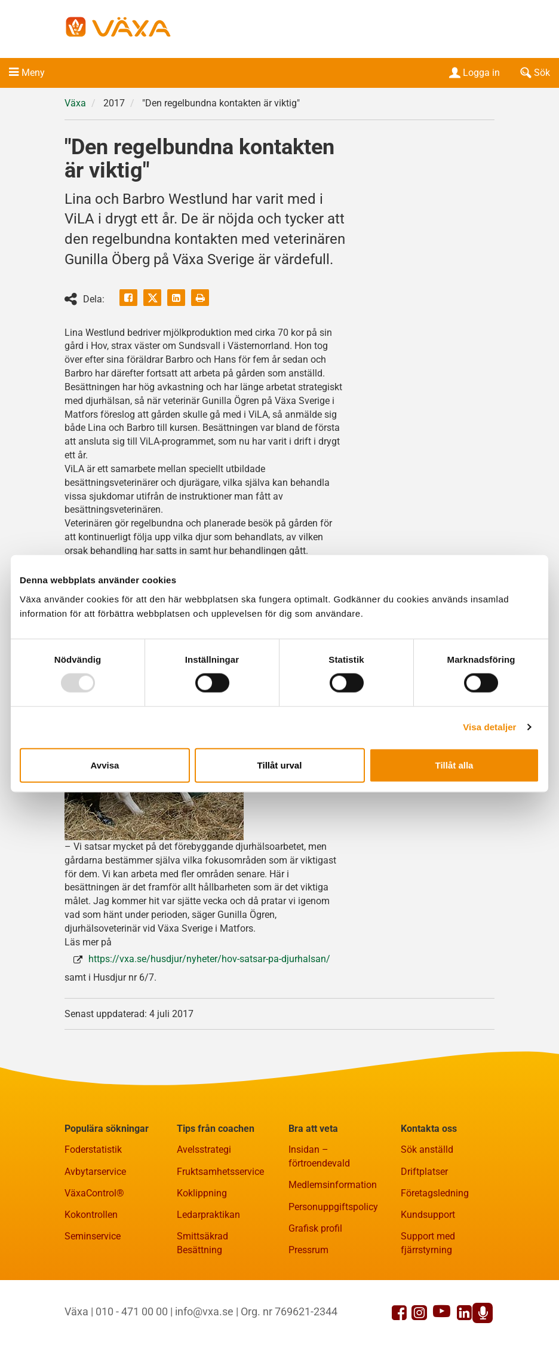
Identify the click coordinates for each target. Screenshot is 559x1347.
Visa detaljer (489, 727)
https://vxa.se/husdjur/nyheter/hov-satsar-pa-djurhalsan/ (209, 959)
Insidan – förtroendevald (319, 1157)
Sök (534, 73)
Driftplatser (424, 1171)
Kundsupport (428, 1214)
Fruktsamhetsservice (220, 1171)
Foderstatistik (93, 1150)
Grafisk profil (315, 1228)
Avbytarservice (95, 1171)
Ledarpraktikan (208, 1214)
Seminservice (92, 1236)
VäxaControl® (94, 1193)
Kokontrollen (91, 1214)
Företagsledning (435, 1193)
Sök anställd (427, 1150)
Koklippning (202, 1193)
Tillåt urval (279, 765)
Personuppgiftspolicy (333, 1207)
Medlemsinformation (332, 1184)
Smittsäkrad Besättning (202, 1243)
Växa (75, 103)
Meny (33, 72)
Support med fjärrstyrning (428, 1243)
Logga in (473, 73)
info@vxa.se (204, 1311)
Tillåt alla (454, 765)
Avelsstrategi (204, 1150)
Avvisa (105, 765)
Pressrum (308, 1250)
